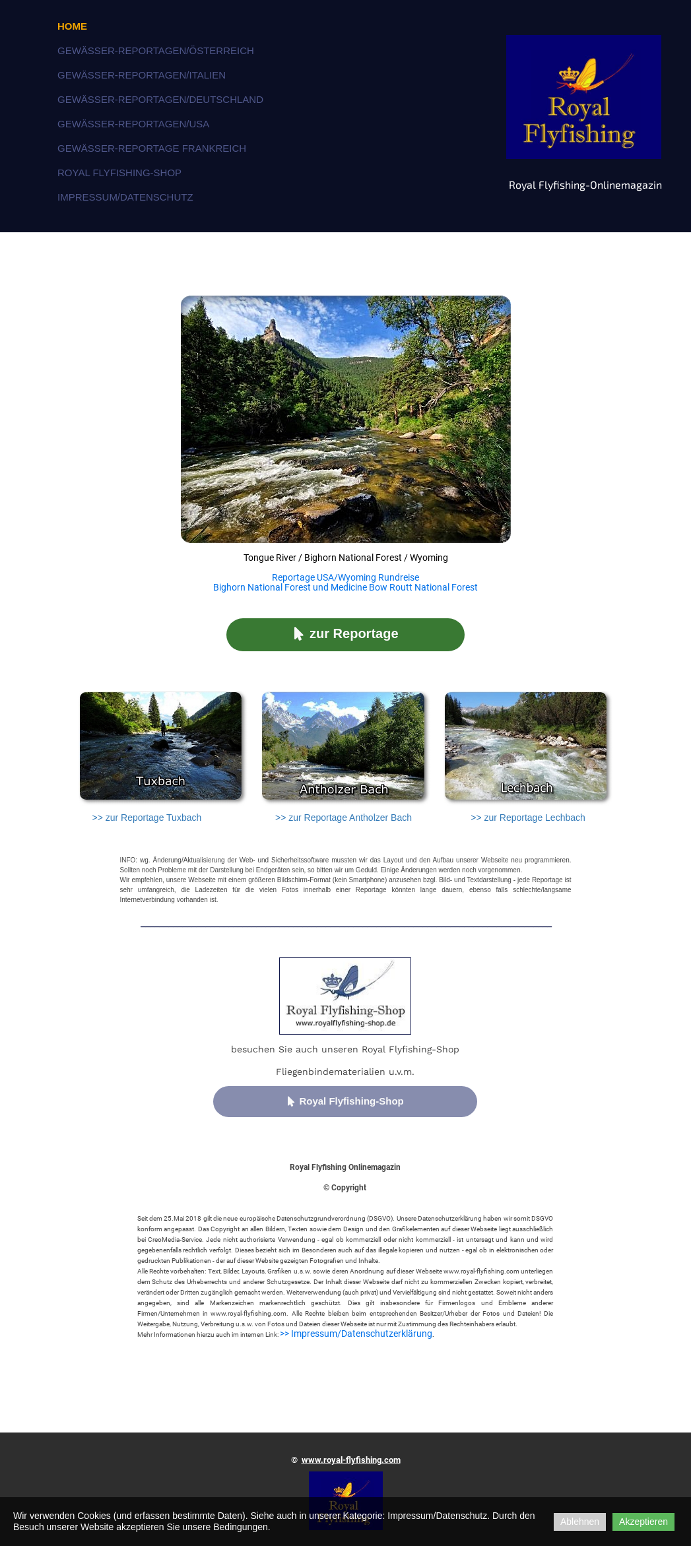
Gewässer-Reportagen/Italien (141, 75)
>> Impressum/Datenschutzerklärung (356, 1333)
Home (72, 26)
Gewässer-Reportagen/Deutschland (160, 99)
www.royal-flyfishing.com (351, 1460)
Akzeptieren (643, 1521)
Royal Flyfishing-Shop (119, 172)
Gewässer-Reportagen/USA (133, 123)
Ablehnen (579, 1521)
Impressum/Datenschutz (125, 197)
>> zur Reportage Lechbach (528, 817)
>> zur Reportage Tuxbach (146, 817)
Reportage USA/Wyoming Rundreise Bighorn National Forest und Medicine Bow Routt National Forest (345, 582)
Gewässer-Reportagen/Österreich (155, 50)
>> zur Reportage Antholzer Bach (343, 817)
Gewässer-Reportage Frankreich (151, 148)
